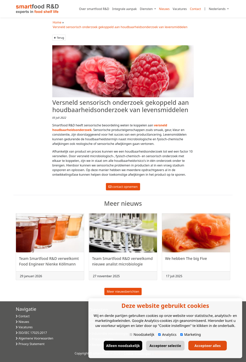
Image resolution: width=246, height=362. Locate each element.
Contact (195, 9)
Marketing (190, 334)
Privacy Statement (30, 344)
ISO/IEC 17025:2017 (31, 333)
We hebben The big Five (186, 260)
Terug (59, 37)
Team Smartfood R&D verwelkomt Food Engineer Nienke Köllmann (49, 263)
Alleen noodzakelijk (123, 345)
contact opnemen (123, 187)
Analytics (167, 334)
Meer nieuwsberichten (123, 291)
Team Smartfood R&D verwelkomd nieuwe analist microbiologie (122, 263)
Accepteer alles (207, 345)
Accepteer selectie (165, 345)
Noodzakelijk (142, 334)
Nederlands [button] (217, 9)
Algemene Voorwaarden (34, 338)
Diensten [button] (147, 9)
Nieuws (164, 9)
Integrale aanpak (124, 9)
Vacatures (180, 9)
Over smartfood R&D (94, 9)
